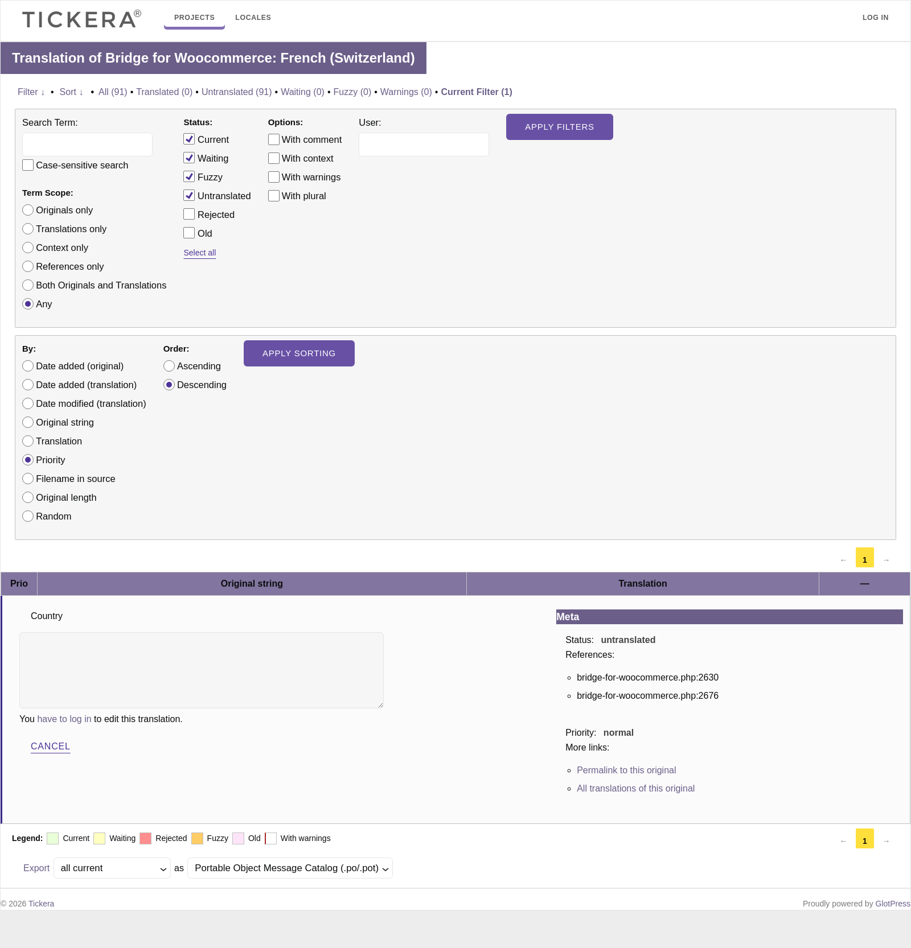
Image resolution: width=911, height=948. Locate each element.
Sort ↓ (72, 92)
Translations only (71, 229)
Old (197, 232)
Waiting (205, 157)
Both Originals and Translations (101, 285)
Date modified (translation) (91, 403)
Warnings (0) (406, 92)
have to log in (64, 719)
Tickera (41, 903)
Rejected (209, 214)
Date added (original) (80, 366)
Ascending (199, 366)
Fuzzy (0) (353, 92)
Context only (62, 247)
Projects (194, 18)
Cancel (51, 746)
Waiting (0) (303, 92)
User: (370, 122)
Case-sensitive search (82, 165)
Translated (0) (164, 92)
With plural (304, 196)
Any (44, 304)
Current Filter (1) (476, 92)
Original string (65, 422)
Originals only (64, 210)
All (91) (113, 92)
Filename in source (75, 478)
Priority (50, 460)
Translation (59, 441)
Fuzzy (203, 176)
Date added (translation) (86, 385)
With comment (312, 139)
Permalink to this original (626, 770)
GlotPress (893, 903)
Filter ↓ (31, 92)
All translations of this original (636, 788)
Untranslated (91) (237, 92)
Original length (66, 497)
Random (53, 516)
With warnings (311, 177)
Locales (253, 18)
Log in (876, 18)
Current (206, 139)
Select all (199, 252)
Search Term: (50, 122)
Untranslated (217, 195)
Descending (202, 385)
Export (36, 868)
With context (308, 158)
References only (70, 266)
